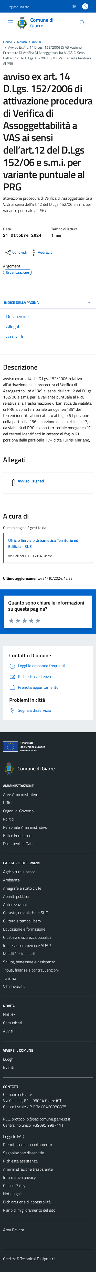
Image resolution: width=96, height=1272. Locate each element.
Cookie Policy (14, 1185)
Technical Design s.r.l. (38, 1259)
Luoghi (8, 1059)
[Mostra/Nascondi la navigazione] (10, 22)
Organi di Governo (18, 811)
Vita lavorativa (15, 986)
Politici (8, 819)
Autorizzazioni (15, 904)
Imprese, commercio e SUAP (27, 945)
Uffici (7, 803)
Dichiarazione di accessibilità (27, 1202)
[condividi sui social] (15, 253)
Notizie (9, 1014)
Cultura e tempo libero (22, 921)
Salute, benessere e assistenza (29, 962)
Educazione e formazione (24, 929)
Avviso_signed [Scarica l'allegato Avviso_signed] (31, 481)
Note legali (12, 1194)
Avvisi (8, 1031)
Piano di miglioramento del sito (29, 1210)
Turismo (9, 978)
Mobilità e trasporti (19, 954)
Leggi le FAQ (13, 1136)
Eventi (8, 1067)
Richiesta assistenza (20, 1161)
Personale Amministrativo (25, 827)
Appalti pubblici (16, 896)
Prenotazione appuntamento (27, 1144)
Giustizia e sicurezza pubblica (27, 937)
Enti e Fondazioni (17, 835)
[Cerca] (82, 23)
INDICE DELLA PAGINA (48, 302)
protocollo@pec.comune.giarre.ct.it (41, 1119)
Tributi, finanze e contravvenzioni (31, 970)
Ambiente (11, 880)
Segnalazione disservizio (23, 1153)
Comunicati (12, 1023)
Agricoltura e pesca (19, 872)
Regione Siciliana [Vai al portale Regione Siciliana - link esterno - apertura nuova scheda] (18, 6)
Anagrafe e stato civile (22, 888)
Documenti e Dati (18, 843)
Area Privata (13, 1230)
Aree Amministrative (20, 794)
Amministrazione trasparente (28, 1169)
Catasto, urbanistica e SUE (25, 913)
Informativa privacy (19, 1177)
